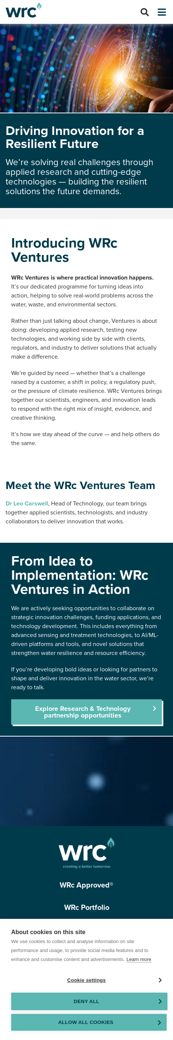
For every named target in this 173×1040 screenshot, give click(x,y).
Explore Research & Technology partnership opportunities (82, 712)
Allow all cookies (85, 1022)
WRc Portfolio (86, 907)
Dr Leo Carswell (27, 503)
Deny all (86, 1001)
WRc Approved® (86, 885)
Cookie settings (86, 980)
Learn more (138, 959)
